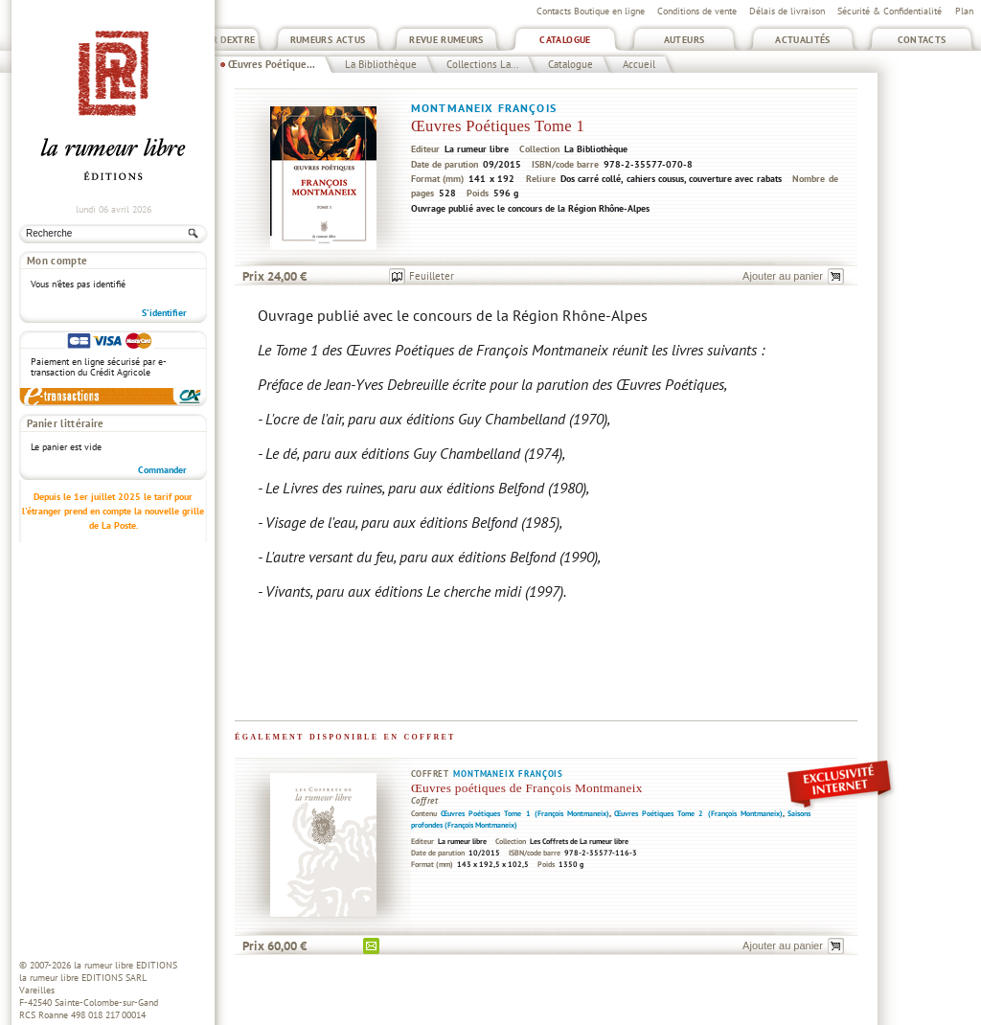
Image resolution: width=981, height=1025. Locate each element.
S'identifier (164, 313)
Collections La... (482, 64)
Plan (964, 11)
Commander (162, 470)
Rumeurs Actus (328, 40)
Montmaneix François (484, 108)
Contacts (922, 40)
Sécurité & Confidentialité (889, 11)
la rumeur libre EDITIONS (125, 965)
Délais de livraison (787, 11)
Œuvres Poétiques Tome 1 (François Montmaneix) (525, 813)
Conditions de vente (697, 11)
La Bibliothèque (381, 64)
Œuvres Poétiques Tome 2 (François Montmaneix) (698, 813)
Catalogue (564, 40)
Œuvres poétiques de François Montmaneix (527, 788)
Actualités (803, 40)
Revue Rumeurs (446, 40)
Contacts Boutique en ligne (590, 11)
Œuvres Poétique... (271, 64)
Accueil (639, 64)
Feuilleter (431, 276)
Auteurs (684, 40)
